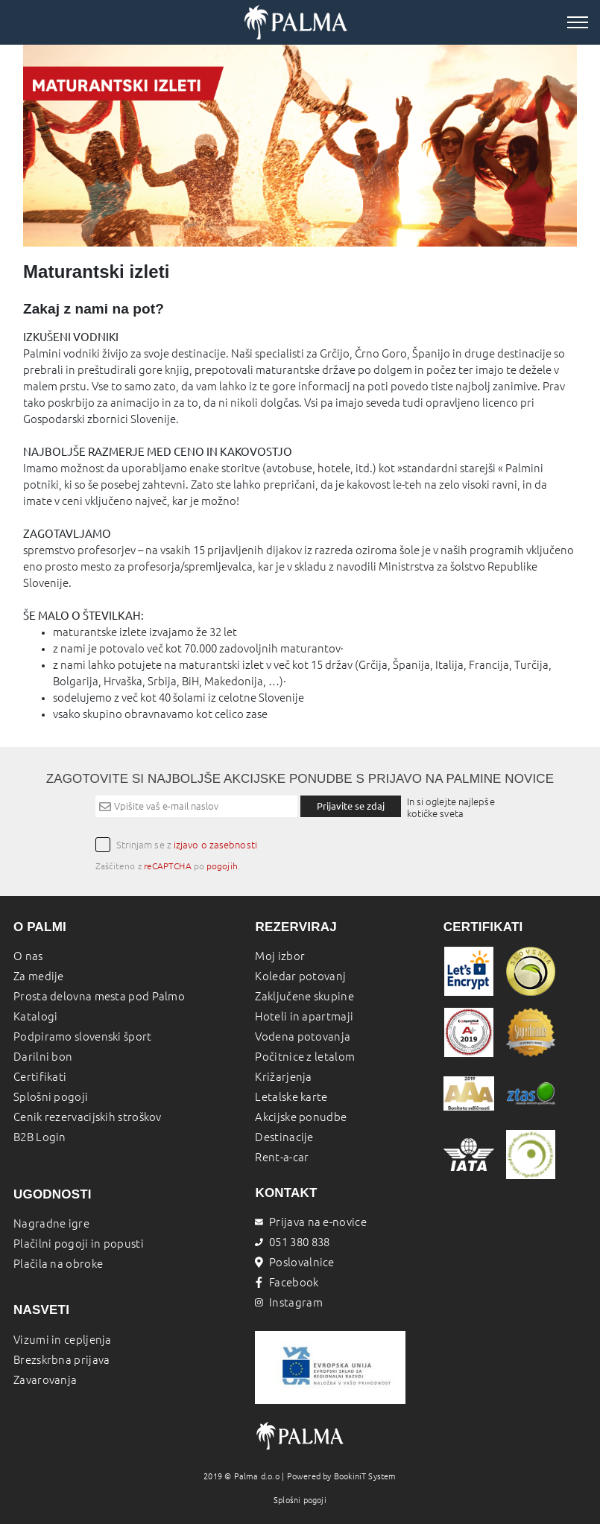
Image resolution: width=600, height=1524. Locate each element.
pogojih (222, 866)
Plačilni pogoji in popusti (78, 1243)
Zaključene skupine (304, 996)
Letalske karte (291, 1096)
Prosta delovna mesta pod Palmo (99, 996)
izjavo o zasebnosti (215, 844)
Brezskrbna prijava (61, 1359)
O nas (28, 956)
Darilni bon (42, 1056)
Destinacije (284, 1137)
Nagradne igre (51, 1223)
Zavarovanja (45, 1380)
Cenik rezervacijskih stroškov (87, 1117)
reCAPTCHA (168, 866)
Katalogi (35, 1016)
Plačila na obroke (58, 1263)
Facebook (286, 1282)
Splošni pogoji (50, 1096)
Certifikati (39, 1076)
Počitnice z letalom (305, 1056)
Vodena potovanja (302, 1036)
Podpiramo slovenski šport (82, 1036)
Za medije (38, 976)
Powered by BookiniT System (342, 1476)
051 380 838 (292, 1242)
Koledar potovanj (300, 976)
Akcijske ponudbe (301, 1117)
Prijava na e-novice (310, 1222)
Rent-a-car (282, 1157)
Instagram (288, 1302)
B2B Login (39, 1137)
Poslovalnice (294, 1262)
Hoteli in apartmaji (304, 1016)
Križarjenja (283, 1076)
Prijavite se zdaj (351, 806)
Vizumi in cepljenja (62, 1339)
